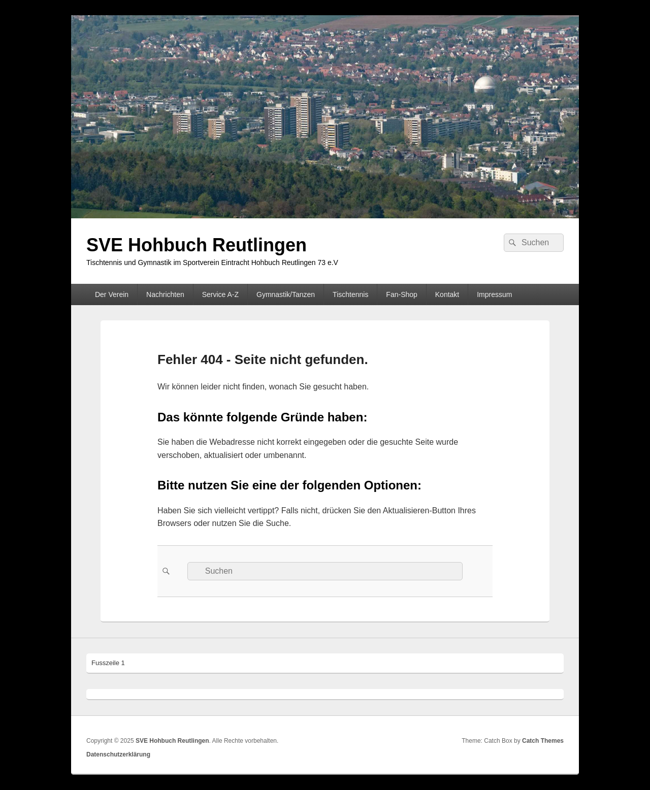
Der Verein (111, 294)
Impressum (494, 294)
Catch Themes (543, 740)
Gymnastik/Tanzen (285, 294)
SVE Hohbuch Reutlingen (196, 245)
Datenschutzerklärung (118, 754)
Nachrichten (165, 294)
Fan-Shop (401, 294)
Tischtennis (350, 294)
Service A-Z (220, 294)
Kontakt (447, 294)
